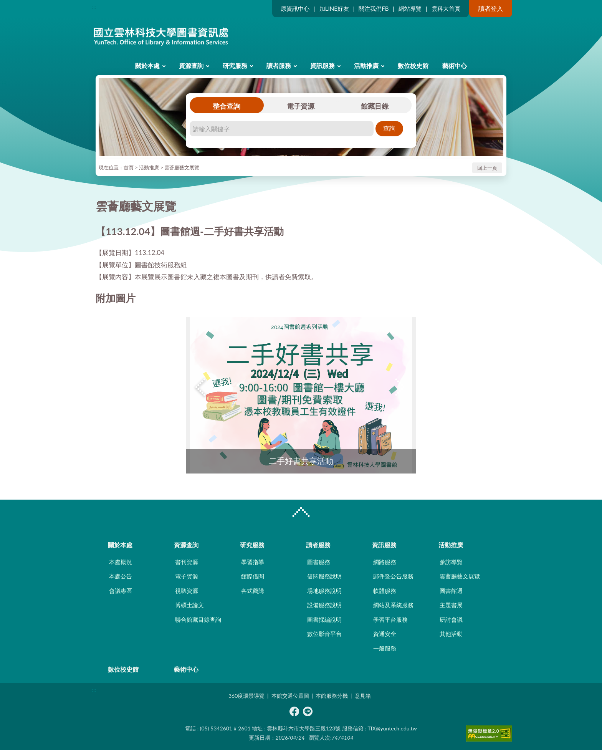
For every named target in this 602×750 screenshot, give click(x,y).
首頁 (129, 167)
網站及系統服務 (393, 604)
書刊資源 (186, 561)
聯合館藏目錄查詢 (198, 619)
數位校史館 (413, 65)
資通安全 (384, 633)
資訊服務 (322, 65)
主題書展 (451, 604)
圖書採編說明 (324, 619)
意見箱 (363, 695)
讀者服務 (278, 65)
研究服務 (235, 65)
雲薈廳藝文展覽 (181, 167)
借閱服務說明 (324, 576)
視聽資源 (186, 590)
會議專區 (120, 590)
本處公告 (120, 576)
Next (401, 387)
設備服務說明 (324, 604)
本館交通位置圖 (290, 695)
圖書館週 (451, 590)
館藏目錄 (375, 106)
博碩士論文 (189, 604)
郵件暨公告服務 (393, 576)
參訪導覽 (451, 561)
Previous (201, 387)
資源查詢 (191, 65)
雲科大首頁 (446, 8)
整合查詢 (226, 106)
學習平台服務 (390, 619)
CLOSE (301, 513)
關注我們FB (374, 8)
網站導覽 (410, 8)
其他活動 (451, 633)
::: (94, 6)
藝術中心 (454, 65)
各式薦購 (252, 590)
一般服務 (384, 648)
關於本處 (147, 65)
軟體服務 (384, 590)
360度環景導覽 (246, 695)
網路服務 (384, 561)
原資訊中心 (295, 8)
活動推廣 (366, 65)
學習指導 (252, 561)
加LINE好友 (334, 8)
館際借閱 (252, 576)
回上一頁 (487, 168)
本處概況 (120, 561)
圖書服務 (318, 561)
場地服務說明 (324, 590)
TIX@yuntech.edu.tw (392, 728)
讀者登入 (490, 8)
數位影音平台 (324, 633)
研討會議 (451, 619)
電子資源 (300, 106)
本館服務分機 (332, 695)
